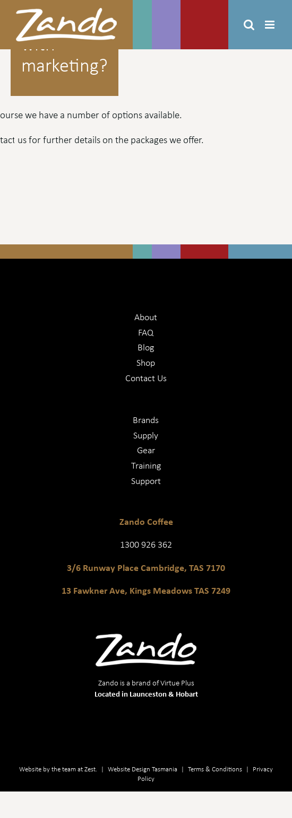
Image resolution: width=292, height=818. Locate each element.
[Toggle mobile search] (249, 24)
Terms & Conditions (215, 768)
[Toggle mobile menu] (270, 24)
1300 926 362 (146, 544)
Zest (90, 768)
